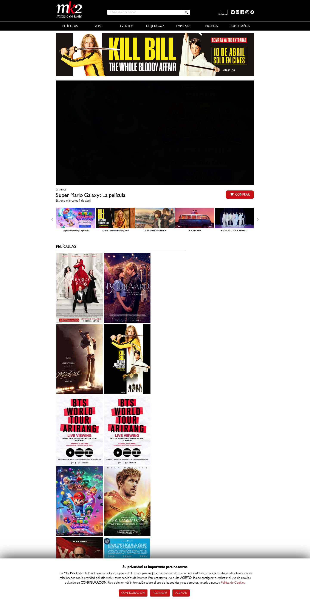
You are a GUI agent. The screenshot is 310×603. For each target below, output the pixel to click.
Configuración (132, 593)
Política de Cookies (233, 582)
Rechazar (159, 593)
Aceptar (181, 593)
